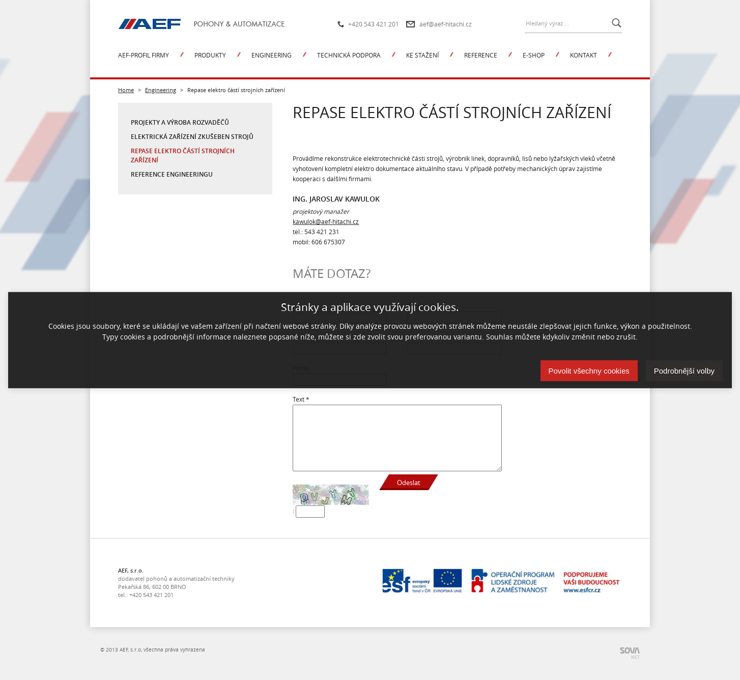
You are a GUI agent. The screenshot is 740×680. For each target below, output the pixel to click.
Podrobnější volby (684, 370)
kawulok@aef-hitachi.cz (326, 221)
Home (126, 90)
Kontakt (583, 55)
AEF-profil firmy (143, 55)
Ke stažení (422, 55)
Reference (480, 55)
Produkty (210, 55)
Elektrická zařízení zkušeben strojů (192, 136)
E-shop (534, 55)
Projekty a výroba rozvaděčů (180, 122)
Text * (301, 399)
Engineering (271, 55)
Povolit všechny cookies (589, 370)
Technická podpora (349, 55)
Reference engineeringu (172, 174)
